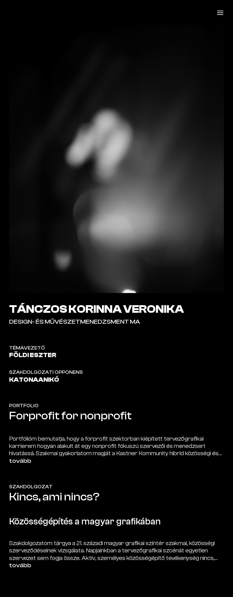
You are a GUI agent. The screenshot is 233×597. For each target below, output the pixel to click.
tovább (20, 460)
